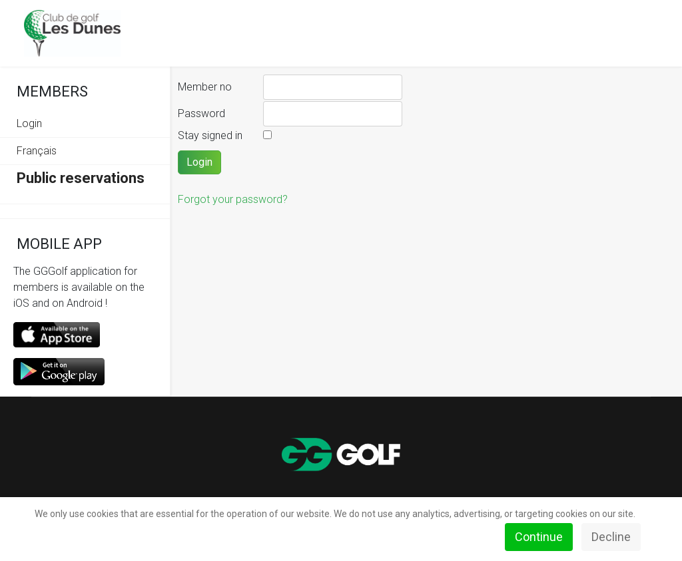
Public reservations (81, 178)
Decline (611, 537)
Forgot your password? (233, 199)
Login (29, 123)
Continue (539, 537)
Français (37, 150)
